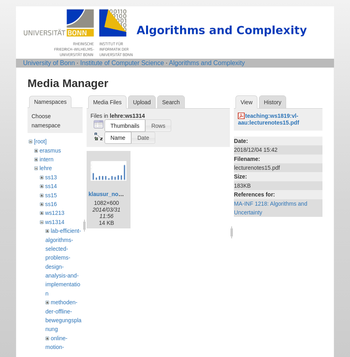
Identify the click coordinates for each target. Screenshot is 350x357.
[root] (40, 141)
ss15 (51, 195)
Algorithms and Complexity (207, 63)
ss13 (51, 177)
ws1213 (54, 213)
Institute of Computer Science (122, 63)
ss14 (51, 186)
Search (171, 102)
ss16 (51, 204)
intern (46, 159)
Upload (141, 102)
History (272, 102)
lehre (46, 168)
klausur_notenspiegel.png (123, 194)
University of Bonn (49, 63)
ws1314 (54, 222)
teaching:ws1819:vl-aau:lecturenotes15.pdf (268, 119)
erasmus (50, 150)
